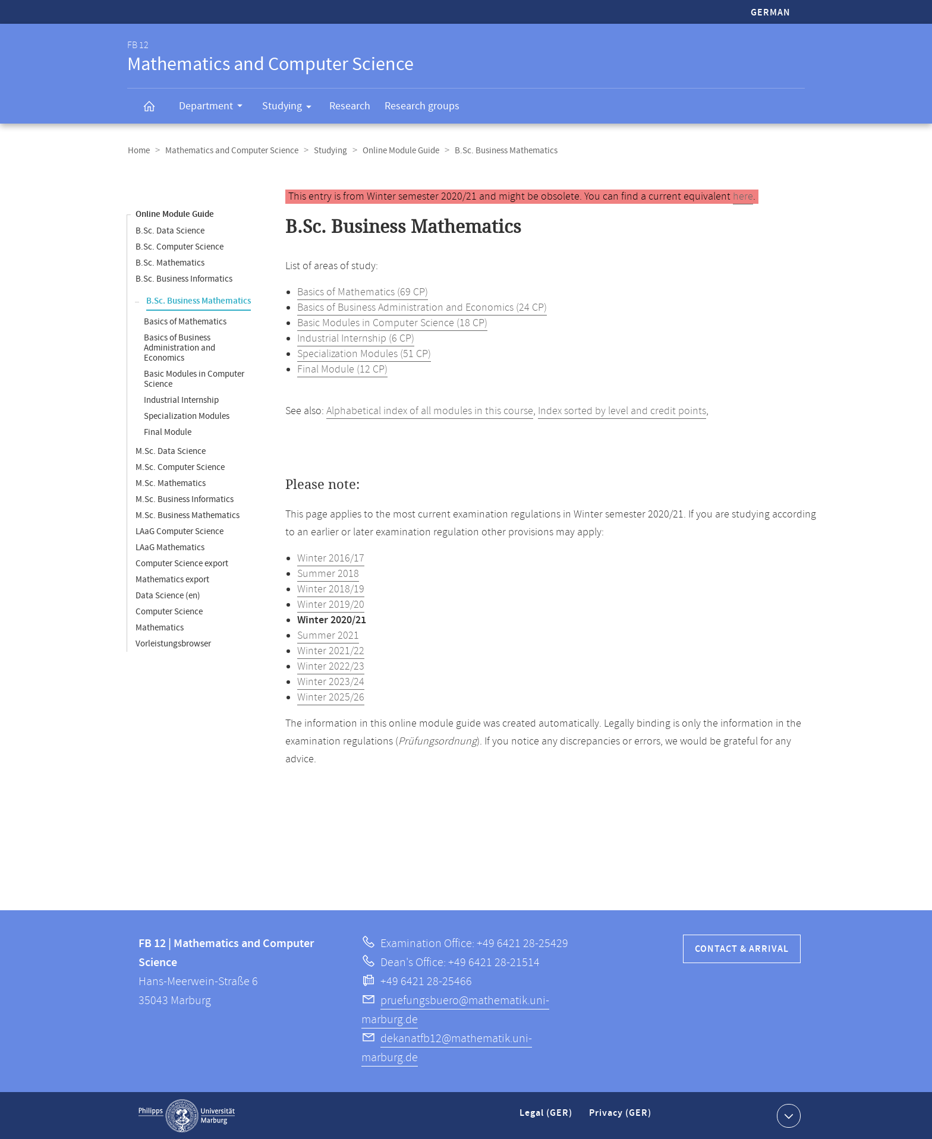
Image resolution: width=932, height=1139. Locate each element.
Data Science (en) (168, 595)
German (771, 13)
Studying (290, 108)
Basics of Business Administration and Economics (179, 347)
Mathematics (160, 627)
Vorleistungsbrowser (173, 643)
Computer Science (169, 611)
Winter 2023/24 (330, 681)
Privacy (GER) (621, 1117)
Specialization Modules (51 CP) (364, 353)
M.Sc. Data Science (171, 450)
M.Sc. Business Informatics (185, 498)
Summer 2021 (328, 635)
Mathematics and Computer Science (230, 150)
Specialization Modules (186, 415)
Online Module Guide (396, 150)
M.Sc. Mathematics (171, 482)
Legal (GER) (547, 1117)
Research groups (422, 106)
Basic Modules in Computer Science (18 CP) (392, 322)
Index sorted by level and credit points (622, 410)
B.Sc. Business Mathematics (198, 301)
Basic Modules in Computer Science (194, 378)
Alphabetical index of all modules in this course (429, 410)
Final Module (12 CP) (342, 369)
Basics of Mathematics (185, 321)
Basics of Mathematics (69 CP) (362, 292)
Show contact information (787, 1114)
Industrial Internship (181, 399)
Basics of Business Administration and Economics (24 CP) (422, 307)
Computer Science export (182, 563)
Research (349, 106)
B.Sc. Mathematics (170, 262)
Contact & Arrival (742, 948)
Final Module (167, 431)
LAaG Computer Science (179, 531)
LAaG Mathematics (170, 547)
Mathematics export (172, 579)
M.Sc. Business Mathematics (188, 514)
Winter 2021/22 (330, 650)
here (743, 196)
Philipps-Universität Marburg (186, 1115)
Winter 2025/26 (330, 697)
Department (214, 107)
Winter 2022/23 (330, 666)
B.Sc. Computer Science (179, 246)
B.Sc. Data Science (170, 230)
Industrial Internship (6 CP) (355, 338)
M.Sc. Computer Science (180, 466)
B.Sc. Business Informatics (184, 278)
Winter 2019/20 (330, 604)
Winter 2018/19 (330, 589)
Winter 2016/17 (330, 558)
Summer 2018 (328, 573)
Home (138, 150)
